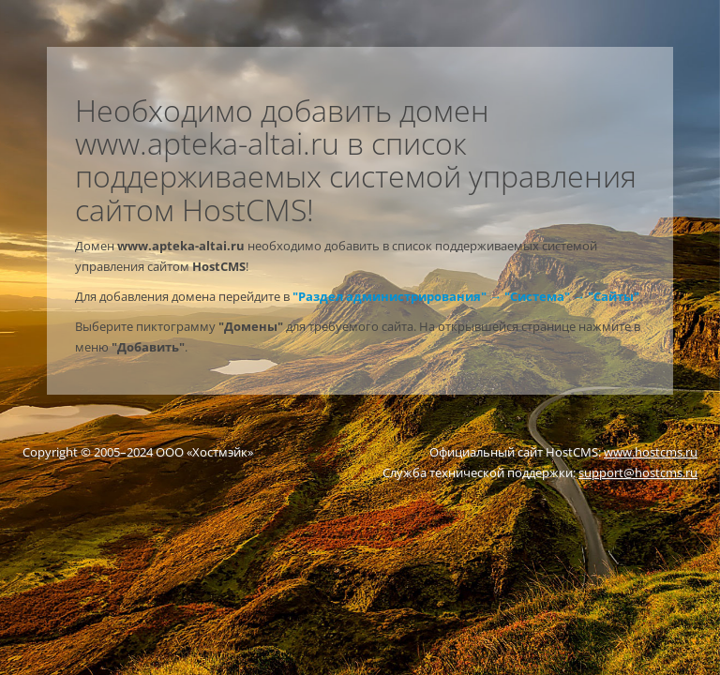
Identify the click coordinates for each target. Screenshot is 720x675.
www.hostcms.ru (651, 451)
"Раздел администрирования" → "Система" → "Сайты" (465, 296)
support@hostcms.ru (638, 472)
